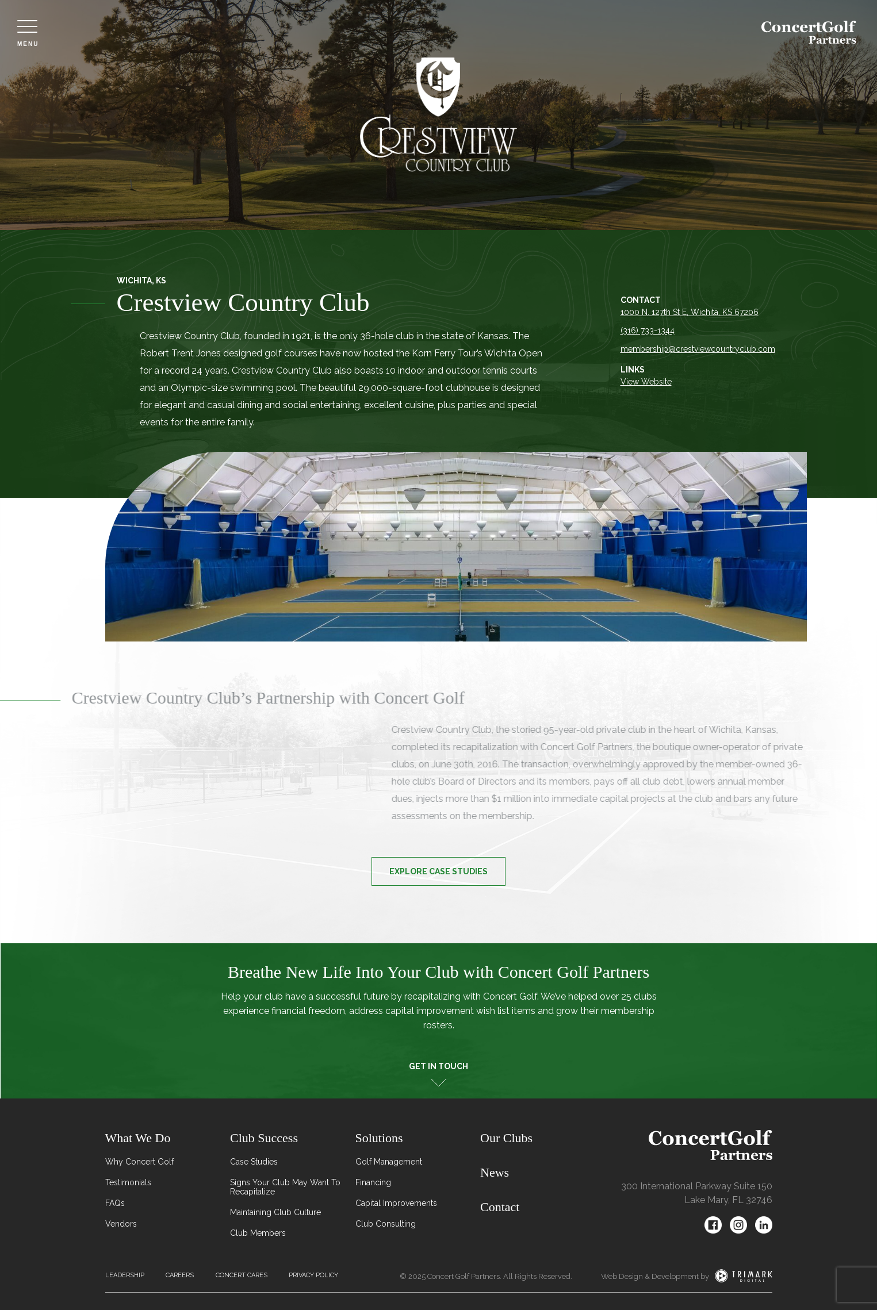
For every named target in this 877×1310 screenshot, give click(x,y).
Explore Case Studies (438, 871)
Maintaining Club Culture (275, 1212)
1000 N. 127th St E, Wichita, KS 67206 (691, 312)
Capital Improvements (396, 1203)
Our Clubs (506, 1138)
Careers (180, 1275)
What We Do (138, 1138)
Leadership (124, 1275)
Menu (28, 33)
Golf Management (388, 1161)
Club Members (258, 1233)
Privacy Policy (313, 1275)
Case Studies (254, 1161)
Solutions (379, 1138)
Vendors (121, 1223)
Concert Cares (241, 1275)
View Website (647, 381)
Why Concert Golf (139, 1161)
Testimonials (128, 1182)
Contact (499, 1207)
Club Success (264, 1138)
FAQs (115, 1203)
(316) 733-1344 (649, 330)
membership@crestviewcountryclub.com (699, 349)
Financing (373, 1182)
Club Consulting (385, 1223)
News (494, 1172)
